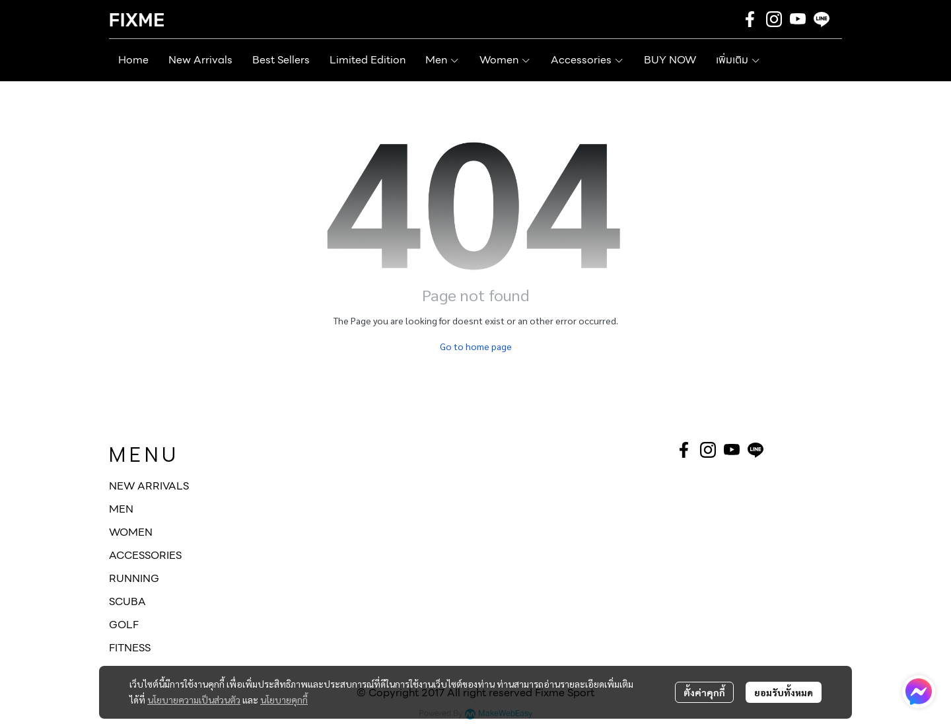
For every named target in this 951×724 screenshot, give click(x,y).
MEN (121, 509)
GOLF (124, 624)
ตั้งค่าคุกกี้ (704, 692)
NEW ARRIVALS (149, 486)
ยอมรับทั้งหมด (783, 692)
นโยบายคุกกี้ (284, 700)
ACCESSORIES (145, 555)
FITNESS (130, 647)
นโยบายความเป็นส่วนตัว (193, 700)
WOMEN (131, 532)
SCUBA (127, 601)
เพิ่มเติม (738, 60)
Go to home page (476, 346)
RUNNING (134, 578)
